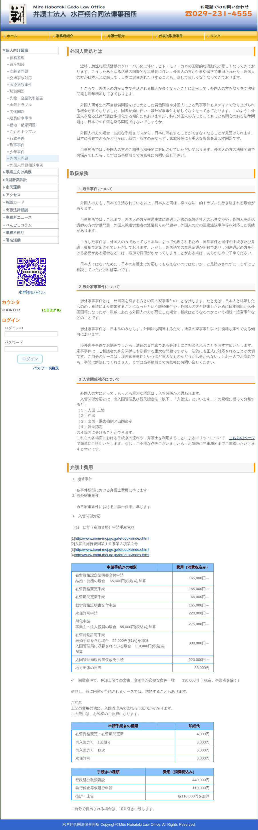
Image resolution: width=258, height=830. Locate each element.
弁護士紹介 (116, 36)
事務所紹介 (64, 36)
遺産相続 (16, 64)
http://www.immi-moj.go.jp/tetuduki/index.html (112, 538)
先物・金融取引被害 (25, 98)
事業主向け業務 (17, 172)
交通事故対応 (19, 78)
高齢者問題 (17, 71)
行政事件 (16, 138)
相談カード (13, 202)
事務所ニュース (17, 217)
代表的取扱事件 (171, 36)
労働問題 (16, 111)
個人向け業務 (15, 50)
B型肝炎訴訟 (15, 180)
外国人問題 (17, 158)
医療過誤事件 (19, 85)
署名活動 (12, 240)
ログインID (14, 328)
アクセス (12, 195)
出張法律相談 (15, 210)
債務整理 (16, 58)
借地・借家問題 (21, 125)
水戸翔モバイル (32, 292)
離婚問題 (16, 91)
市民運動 (12, 187)
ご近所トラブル (21, 131)
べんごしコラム (17, 225)
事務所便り (13, 232)
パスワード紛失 (46, 368)
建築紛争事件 (19, 118)
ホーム (12, 36)
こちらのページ (242, 438)
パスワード (14, 342)
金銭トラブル (19, 105)
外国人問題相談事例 (25, 165)
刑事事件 (16, 145)
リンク (215, 36)
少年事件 (16, 152)
